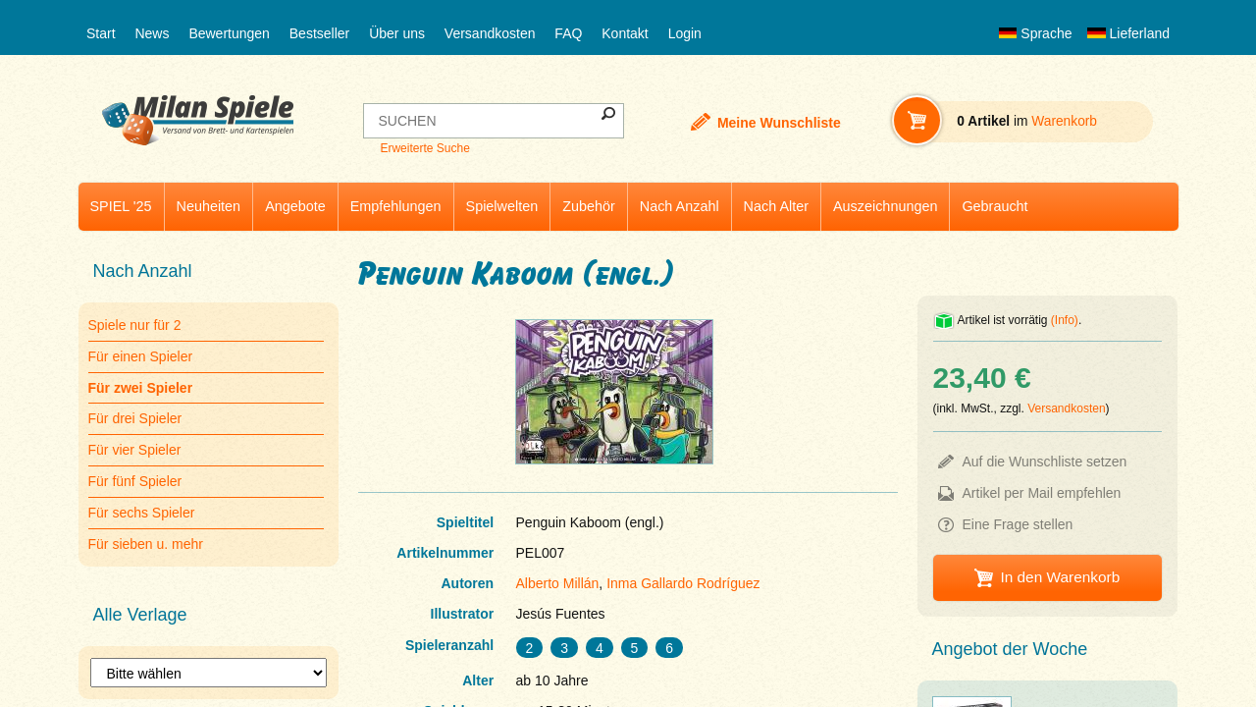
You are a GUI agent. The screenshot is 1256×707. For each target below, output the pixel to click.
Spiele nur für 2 (135, 325)
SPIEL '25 (121, 206)
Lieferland (1128, 33)
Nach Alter (776, 206)
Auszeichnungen (885, 206)
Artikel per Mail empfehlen (1042, 493)
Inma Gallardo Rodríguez (682, 583)
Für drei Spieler (135, 418)
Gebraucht (994, 206)
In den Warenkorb (1060, 577)
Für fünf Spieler (135, 481)
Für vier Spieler (135, 450)
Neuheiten (209, 206)
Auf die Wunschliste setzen (1045, 461)
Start (101, 33)
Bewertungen (229, 33)
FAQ (568, 33)
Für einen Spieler (140, 356)
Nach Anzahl (679, 206)
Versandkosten (490, 33)
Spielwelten (502, 206)
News (151, 33)
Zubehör (588, 206)
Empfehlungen (396, 206)
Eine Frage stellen (1018, 524)
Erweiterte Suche (424, 148)
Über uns (397, 33)
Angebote (295, 206)
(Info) (1064, 320)
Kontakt (625, 33)
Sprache (1035, 33)
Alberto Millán (558, 583)
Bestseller (319, 33)
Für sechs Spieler (141, 512)
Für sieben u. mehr (146, 544)
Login (685, 33)
